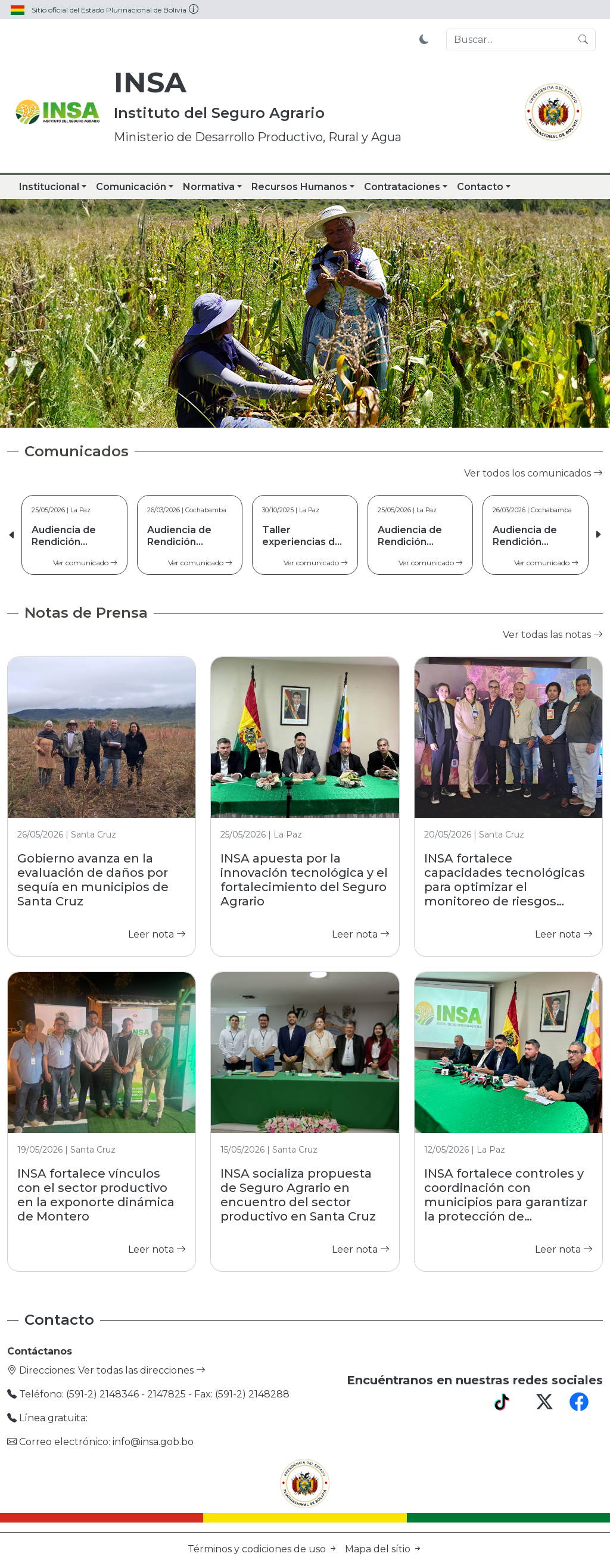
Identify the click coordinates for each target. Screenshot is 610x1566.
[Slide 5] (348, 411)
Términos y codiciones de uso (264, 1549)
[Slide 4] (326, 411)
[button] (598, 535)
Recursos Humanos (299, 186)
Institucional (49, 186)
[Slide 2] (283, 411)
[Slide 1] (262, 411)
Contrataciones (402, 186)
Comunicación (131, 186)
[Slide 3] (305, 411)
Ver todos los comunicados (533, 473)
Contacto (480, 186)
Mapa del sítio (383, 1549)
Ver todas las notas (553, 634)
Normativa (209, 186)
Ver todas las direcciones (142, 1370)
